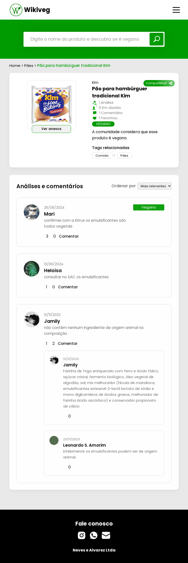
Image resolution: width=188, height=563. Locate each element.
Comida (102, 155)
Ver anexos (51, 128)
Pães (29, 65)
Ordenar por (124, 185)
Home (14, 65)
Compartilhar (159, 83)
